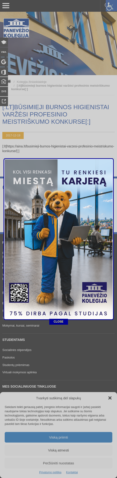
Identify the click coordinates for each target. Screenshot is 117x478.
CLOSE (58, 300)
